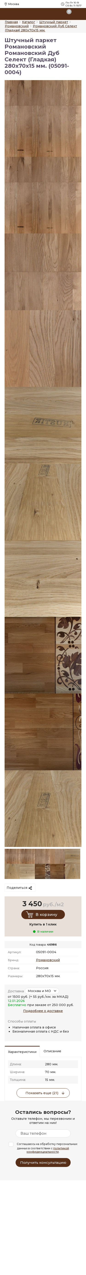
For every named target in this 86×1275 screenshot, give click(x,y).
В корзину (46, 914)
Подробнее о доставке (43, 1011)
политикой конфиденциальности (48, 1150)
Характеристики (22, 1052)
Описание (52, 1051)
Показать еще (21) (41, 1093)
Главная (11, 22)
